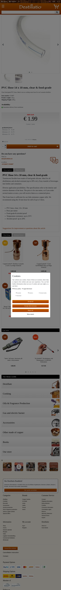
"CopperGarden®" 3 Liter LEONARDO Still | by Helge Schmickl (44, 265)
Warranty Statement (47, 513)
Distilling (5, 499)
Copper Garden (26, 499)
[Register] (12, 1)
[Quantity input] (2, 146)
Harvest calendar (7, 530)
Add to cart (43, 146)
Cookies (44, 505)
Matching (6, 235)
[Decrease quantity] (5, 148)
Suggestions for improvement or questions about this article (24, 228)
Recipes (5, 531)
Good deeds (45, 527)
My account (26, 522)
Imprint (43, 517)
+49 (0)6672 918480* (7, 164)
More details (30, 314)
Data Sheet (19, 170)
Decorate (5, 503)
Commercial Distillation (9, 538)
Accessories (6, 505)
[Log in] (4, 1)
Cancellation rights (46, 509)
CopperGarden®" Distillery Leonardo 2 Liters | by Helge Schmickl (13, 264)
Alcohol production (8, 507)
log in (23, 525)
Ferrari (24, 507)
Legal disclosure (27, 288)
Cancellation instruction (11, 552)
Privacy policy (17, 288)
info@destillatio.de (6, 158)
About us (44, 525)
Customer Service (48, 495)
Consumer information (47, 507)
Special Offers (6, 513)
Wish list (5, 141)
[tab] (8, 170)
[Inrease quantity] (5, 145)
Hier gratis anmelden (30, 490)
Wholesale (5, 540)
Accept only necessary (30, 306)
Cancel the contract (10, 548)
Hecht (23, 509)
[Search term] (28, 12)
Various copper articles (9, 511)
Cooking (5, 501)
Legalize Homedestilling (9, 536)
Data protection (46, 503)
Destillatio (45, 522)
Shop (4, 525)
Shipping (34, 139)
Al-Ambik (24, 501)
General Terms (45, 515)
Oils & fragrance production (10, 509)
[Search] (57, 12)
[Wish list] (58, 1)
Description (8, 170)
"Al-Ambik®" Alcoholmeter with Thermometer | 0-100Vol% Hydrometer (43, 360)
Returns (44, 511)
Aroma (4, 527)
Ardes (23, 503)
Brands (24, 495)
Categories (6, 495)
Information (7, 522)
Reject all (30, 310)
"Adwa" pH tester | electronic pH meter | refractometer (13, 359)
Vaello (23, 505)
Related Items (19, 235)
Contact (44, 499)
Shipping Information (47, 501)
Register (24, 527)
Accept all (30, 301)
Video (4, 534)
